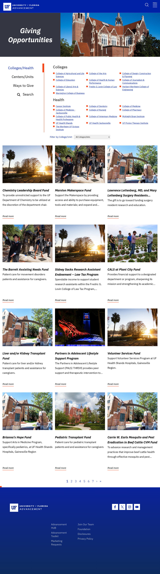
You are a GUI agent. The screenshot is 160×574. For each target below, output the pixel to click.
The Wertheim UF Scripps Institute (67, 128)
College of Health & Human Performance (101, 81)
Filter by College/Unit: (61, 137)
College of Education (65, 80)
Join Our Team (86, 524)
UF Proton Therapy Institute (135, 123)
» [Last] (100, 481)
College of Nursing (97, 110)
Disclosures (84, 534)
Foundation (84, 529)
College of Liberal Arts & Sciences (67, 88)
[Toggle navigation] (155, 4)
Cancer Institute (63, 106)
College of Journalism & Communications (133, 81)
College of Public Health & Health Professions (68, 118)
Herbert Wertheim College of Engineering (135, 88)
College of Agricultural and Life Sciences (70, 75)
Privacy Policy (85, 538)
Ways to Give (23, 85)
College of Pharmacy (131, 110)
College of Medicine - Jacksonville (65, 111)
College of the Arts (97, 73)
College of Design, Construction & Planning (136, 75)
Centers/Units (23, 76)
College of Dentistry (98, 106)
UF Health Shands (64, 123)
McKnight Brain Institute (133, 116)
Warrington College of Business (70, 93)
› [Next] (96, 481)
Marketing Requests (56, 542)
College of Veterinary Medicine (103, 116)
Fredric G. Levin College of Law (103, 86)
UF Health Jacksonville (100, 123)
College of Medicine (131, 106)
